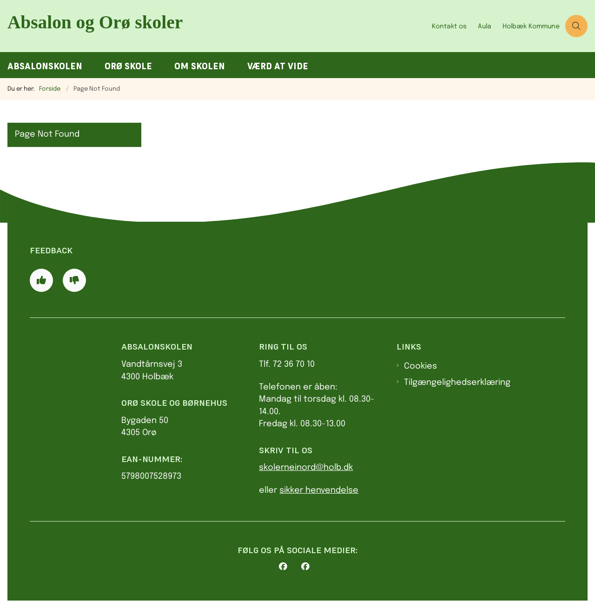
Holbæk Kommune (531, 26)
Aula (484, 26)
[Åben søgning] (576, 26)
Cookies (420, 366)
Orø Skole (128, 66)
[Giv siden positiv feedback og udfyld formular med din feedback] (41, 280)
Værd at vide (277, 66)
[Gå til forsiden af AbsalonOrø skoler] (213, 26)
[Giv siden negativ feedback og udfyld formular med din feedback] (74, 280)
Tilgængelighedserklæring (457, 382)
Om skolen (199, 66)
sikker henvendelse (318, 490)
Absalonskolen (44, 66)
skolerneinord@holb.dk (306, 467)
